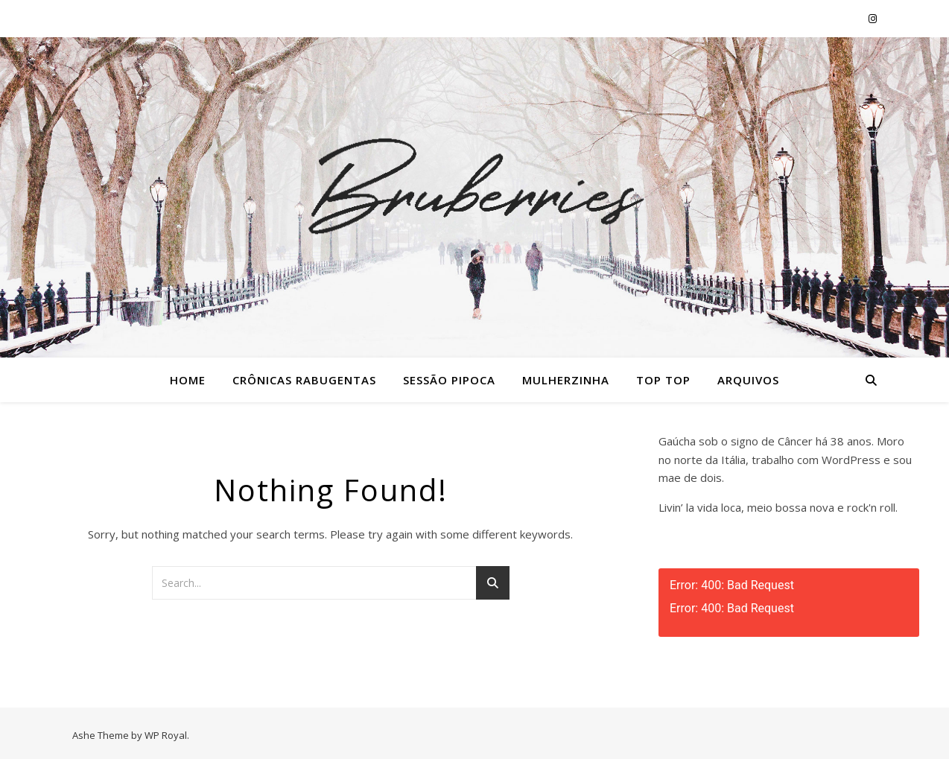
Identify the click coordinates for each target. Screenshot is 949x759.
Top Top (663, 379)
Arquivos (748, 379)
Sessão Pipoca (449, 379)
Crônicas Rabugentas (304, 379)
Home (188, 379)
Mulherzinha (565, 379)
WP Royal (166, 735)
